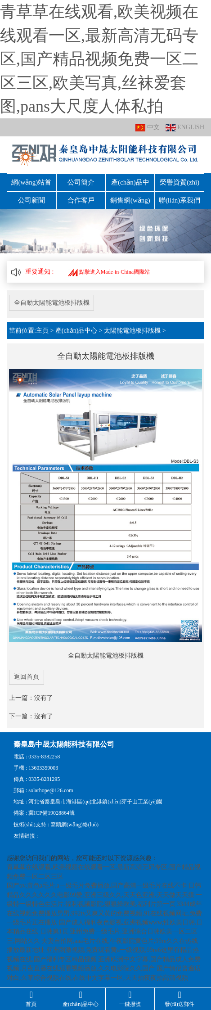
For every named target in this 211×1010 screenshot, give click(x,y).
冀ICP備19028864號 (51, 811)
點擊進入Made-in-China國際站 (109, 270)
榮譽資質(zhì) (179, 181)
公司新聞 (31, 199)
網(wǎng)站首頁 (31, 181)
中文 (147, 127)
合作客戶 (80, 199)
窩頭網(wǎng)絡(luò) (74, 822)
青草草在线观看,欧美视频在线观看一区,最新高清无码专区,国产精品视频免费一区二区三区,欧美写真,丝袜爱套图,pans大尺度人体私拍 (99, 59)
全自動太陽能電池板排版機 (52, 301)
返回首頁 (26, 675)
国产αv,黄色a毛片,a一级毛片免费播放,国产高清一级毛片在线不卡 (97, 883)
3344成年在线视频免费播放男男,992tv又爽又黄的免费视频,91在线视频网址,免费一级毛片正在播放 (104, 911)
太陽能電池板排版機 (132, 328)
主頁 (42, 328)
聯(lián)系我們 (179, 199)
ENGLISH (185, 127)
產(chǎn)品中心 (130, 181)
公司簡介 (80, 181)
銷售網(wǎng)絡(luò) (130, 201)
